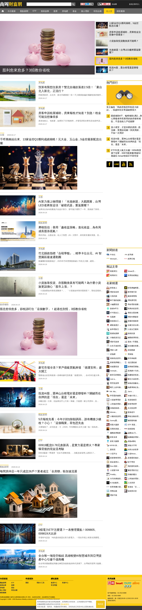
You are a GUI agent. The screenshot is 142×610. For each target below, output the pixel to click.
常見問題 (54, 585)
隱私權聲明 (65, 604)
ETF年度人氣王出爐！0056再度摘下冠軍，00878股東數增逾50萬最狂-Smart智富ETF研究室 (126, 153)
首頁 (5, 11)
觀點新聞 (3, 583)
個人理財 (3, 590)
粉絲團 (114, 4)
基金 (12, 588)
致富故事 (3, 585)
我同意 (100, 604)
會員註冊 (132, 4)
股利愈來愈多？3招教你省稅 (26, 70)
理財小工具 (40, 583)
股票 (12, 585)
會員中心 (54, 583)
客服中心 (65, 583)
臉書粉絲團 (109, 164)
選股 (27, 583)
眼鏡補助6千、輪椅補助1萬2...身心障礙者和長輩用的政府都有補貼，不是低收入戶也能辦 (126, 119)
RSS (131, 164)
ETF (12, 583)
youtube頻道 (124, 164)
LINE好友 (117, 164)
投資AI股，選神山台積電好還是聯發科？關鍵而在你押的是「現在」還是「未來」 (126, 142)
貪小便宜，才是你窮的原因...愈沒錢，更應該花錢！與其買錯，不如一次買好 (126, 130)
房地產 (2, 588)
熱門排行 (112, 82)
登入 (138, 4)
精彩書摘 (3, 593)
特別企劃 (14, 590)
